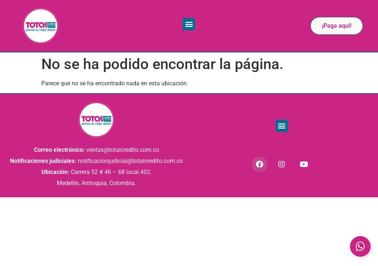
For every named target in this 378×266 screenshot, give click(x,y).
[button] (189, 24)
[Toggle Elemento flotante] (360, 246)
